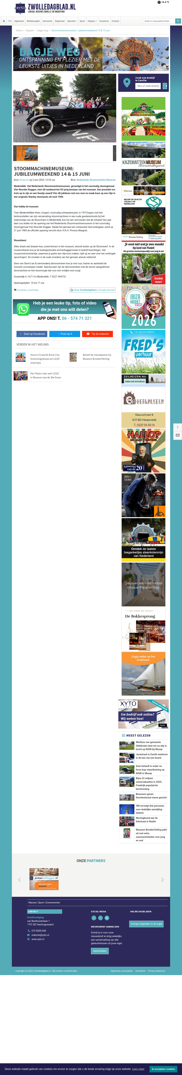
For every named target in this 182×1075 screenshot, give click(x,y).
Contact (115, 21)
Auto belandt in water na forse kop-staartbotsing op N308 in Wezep (150, 803)
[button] (14, 153)
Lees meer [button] (138, 1069)
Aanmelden (99, 1050)
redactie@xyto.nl (40, 1035)
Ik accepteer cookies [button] (163, 1069)
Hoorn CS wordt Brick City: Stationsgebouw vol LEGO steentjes (45, 358)
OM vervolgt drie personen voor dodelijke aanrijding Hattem (150, 876)
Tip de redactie (97, 333)
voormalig (33, 290)
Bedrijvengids (33, 21)
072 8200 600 (38, 1030)
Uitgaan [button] (91, 21)
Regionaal (59, 21)
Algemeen (19, 21)
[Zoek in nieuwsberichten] (159, 21)
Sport (82, 21)
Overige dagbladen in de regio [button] (146, 1023)
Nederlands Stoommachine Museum (96, 180)
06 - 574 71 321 (77, 318)
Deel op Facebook (32, 333)
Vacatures (104, 21)
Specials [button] (71, 21)
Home (19, 30)
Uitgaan (30, 30)
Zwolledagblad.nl (52, 7)
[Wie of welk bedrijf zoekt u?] (148, 86)
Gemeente (47, 21)
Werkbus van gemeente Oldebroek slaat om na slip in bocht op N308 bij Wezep (151, 746)
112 (10, 21)
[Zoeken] (178, 21)
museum (22, 290)
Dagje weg (42, 30)
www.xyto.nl (37, 1039)
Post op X (64, 333)
